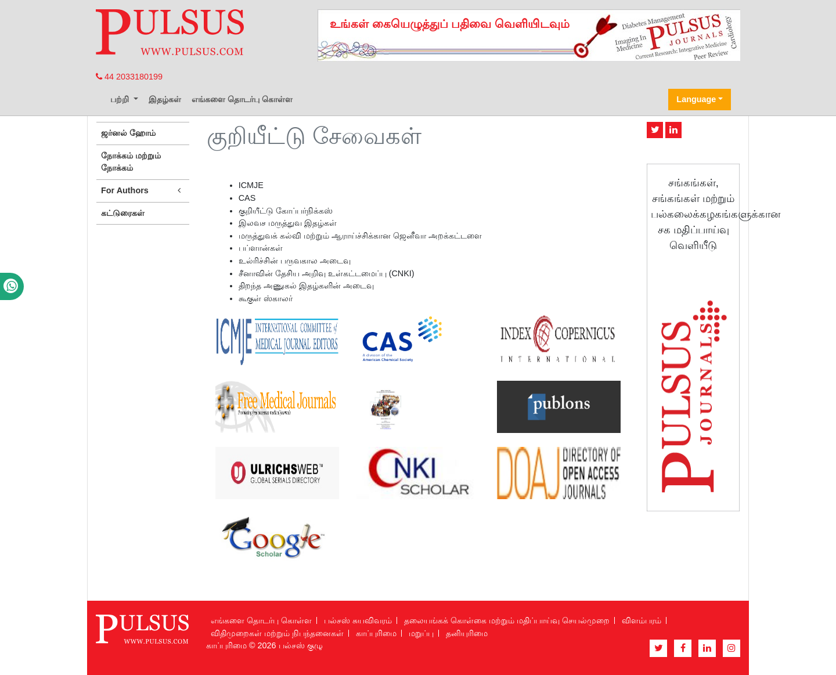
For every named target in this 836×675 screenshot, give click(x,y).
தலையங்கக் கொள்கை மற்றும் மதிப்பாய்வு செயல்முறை (507, 620)
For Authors (143, 191)
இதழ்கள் (165, 99)
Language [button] (696, 99)
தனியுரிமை (467, 633)
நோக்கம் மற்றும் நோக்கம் (131, 162)
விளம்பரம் (641, 620)
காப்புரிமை (376, 633)
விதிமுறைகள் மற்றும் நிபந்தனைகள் (277, 633)
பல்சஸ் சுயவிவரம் (358, 620)
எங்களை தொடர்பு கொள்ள (242, 99)
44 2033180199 (129, 76)
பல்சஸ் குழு (301, 645)
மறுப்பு (421, 633)
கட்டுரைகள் (123, 213)
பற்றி (120, 99)
